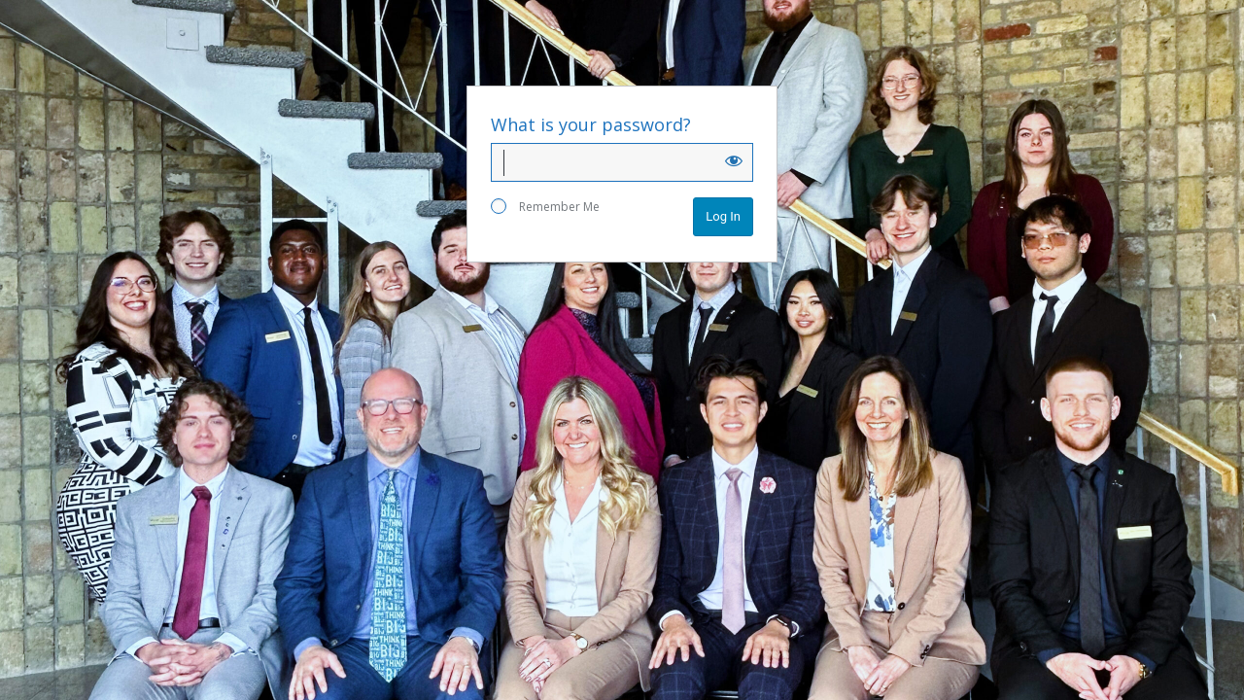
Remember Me (545, 206)
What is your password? (591, 124)
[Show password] (733, 160)
